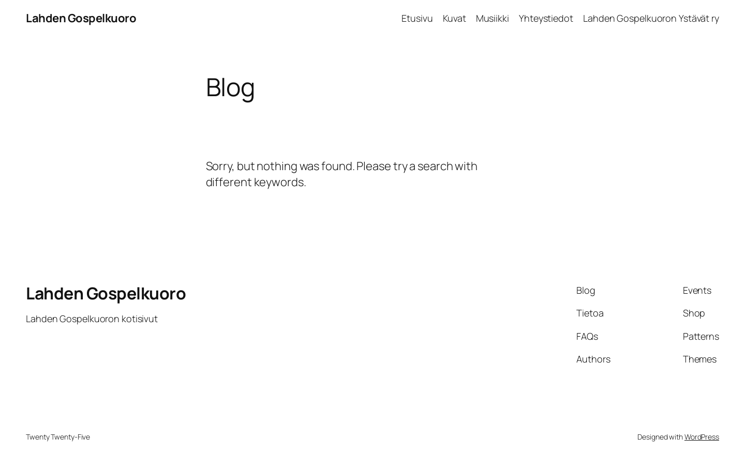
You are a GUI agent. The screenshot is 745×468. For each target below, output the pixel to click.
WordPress (701, 437)
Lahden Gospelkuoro (81, 18)
